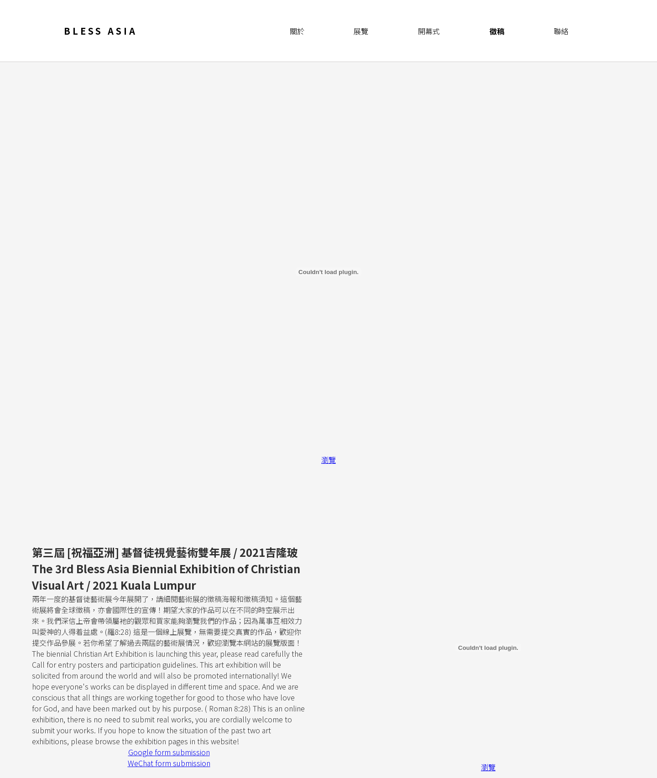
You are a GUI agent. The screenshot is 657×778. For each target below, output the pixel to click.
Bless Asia (100, 30)
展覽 (361, 31)
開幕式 (429, 31)
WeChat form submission (169, 762)
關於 (297, 31)
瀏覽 (328, 459)
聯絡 (561, 31)
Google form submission (169, 752)
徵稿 (497, 31)
